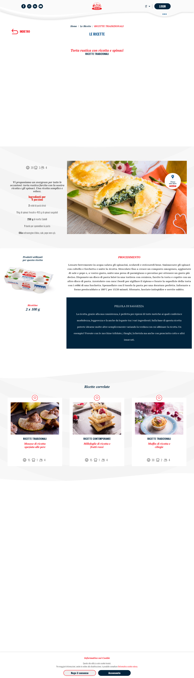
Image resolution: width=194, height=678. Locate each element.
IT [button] (146, 6)
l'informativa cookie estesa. (128, 666)
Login (162, 6)
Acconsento (114, 673)
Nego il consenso (79, 673)
